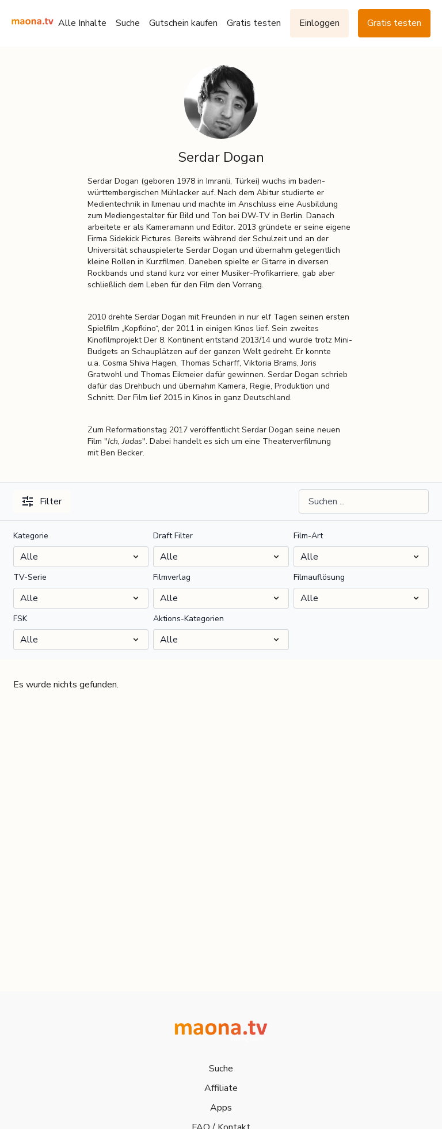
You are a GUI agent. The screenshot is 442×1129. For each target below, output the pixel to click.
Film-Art (308, 535)
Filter (42, 501)
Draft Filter (173, 535)
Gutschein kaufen (183, 23)
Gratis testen (254, 23)
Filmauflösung (319, 577)
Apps (221, 1107)
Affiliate (221, 1088)
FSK (20, 618)
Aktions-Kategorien (188, 618)
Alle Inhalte (82, 23)
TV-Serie (30, 577)
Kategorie (30, 535)
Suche (128, 23)
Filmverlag (171, 577)
